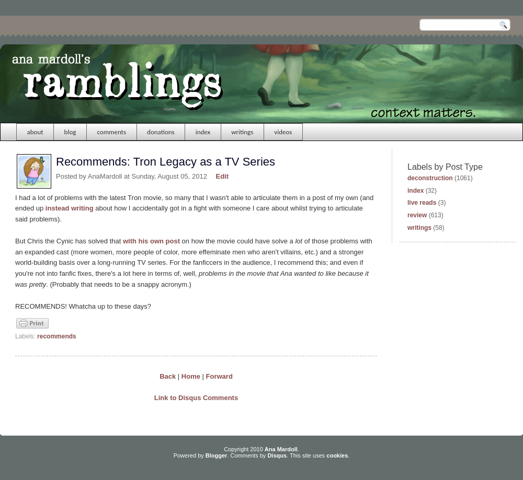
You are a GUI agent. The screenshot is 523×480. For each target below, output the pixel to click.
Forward (219, 376)
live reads (421, 202)
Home (190, 376)
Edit (222, 176)
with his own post (151, 241)
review (417, 215)
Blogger (217, 455)
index (203, 132)
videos (283, 132)
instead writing (70, 208)
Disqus (277, 455)
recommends (56, 336)
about (35, 132)
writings (242, 132)
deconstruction (430, 178)
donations (161, 132)
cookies (337, 455)
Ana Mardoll (281, 449)
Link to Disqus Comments (196, 398)
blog (70, 132)
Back (168, 376)
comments (111, 132)
